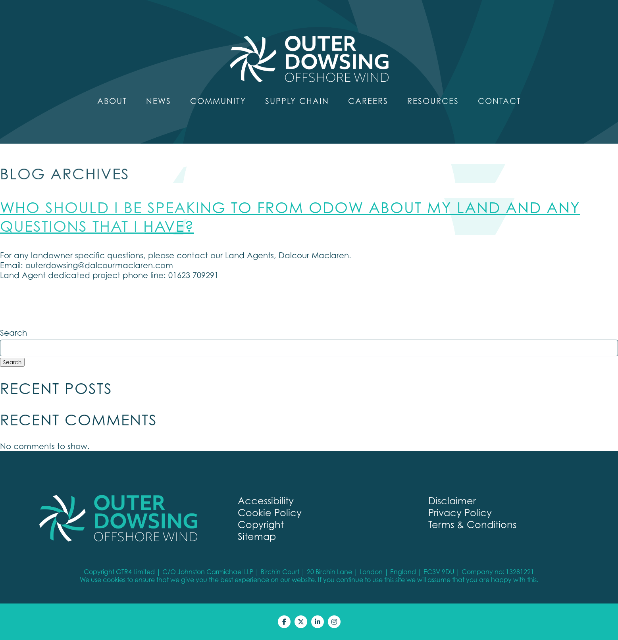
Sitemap (257, 536)
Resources (433, 101)
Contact (499, 101)
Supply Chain (297, 101)
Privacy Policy (460, 513)
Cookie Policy (270, 513)
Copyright (261, 524)
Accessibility (266, 501)
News (158, 101)
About (112, 101)
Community (218, 101)
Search (13, 333)
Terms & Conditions (472, 524)
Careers (368, 101)
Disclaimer (452, 501)
